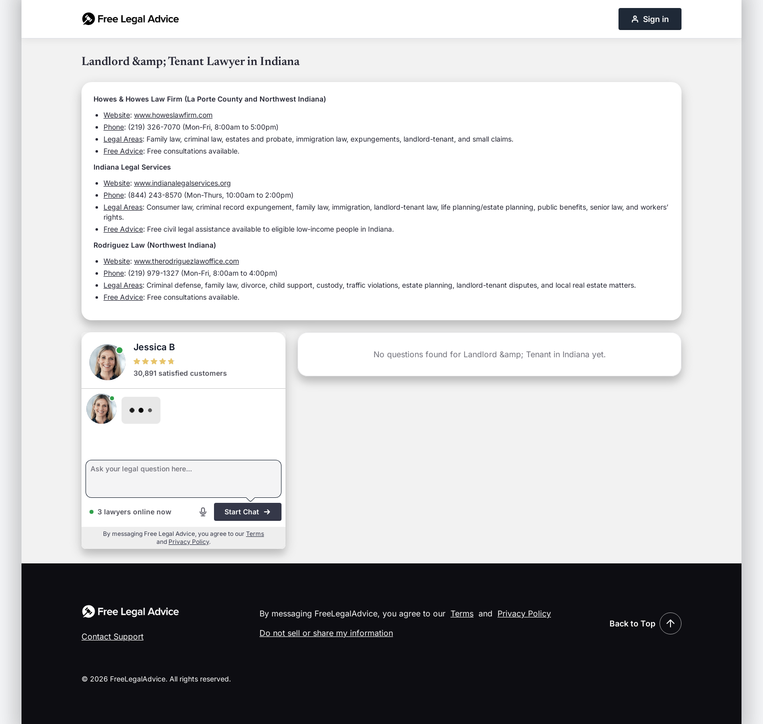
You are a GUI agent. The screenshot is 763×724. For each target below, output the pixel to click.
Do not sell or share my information (326, 633)
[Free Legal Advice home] (131, 19)
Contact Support (113, 636)
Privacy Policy (188, 541)
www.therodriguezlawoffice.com (186, 261)
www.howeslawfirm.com (173, 115)
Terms (255, 533)
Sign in (650, 19)
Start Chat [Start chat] (247, 511)
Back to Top (646, 623)
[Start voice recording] (203, 512)
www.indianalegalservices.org (182, 183)
